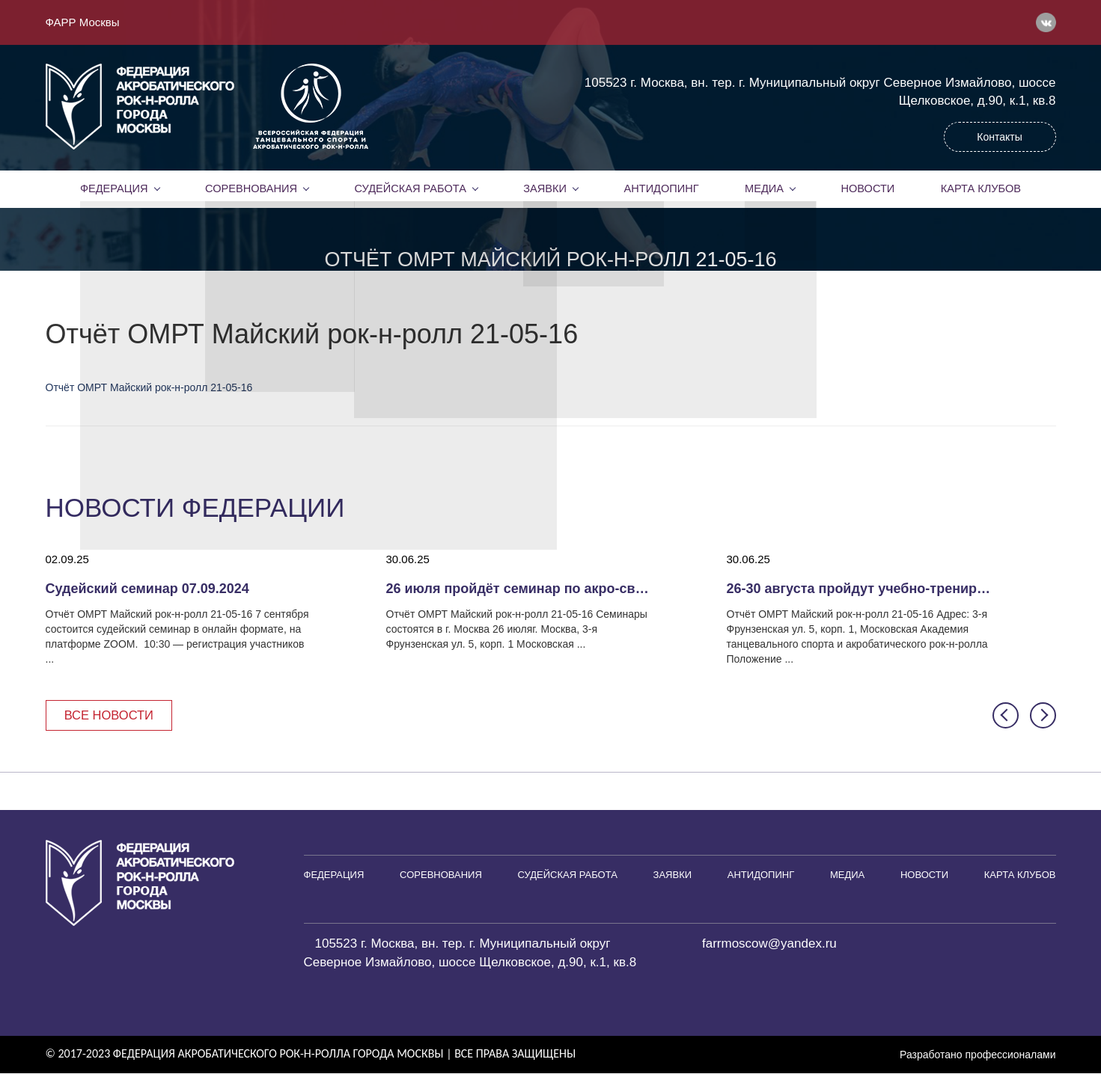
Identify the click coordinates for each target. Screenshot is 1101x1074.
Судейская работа (410, 188)
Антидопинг (660, 188)
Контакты (999, 137)
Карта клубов (981, 188)
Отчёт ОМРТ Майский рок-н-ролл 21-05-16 (149, 387)
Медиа (764, 188)
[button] (1005, 715)
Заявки (544, 188)
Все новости (111, 715)
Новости (868, 188)
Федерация (113, 188)
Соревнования (250, 188)
